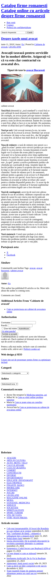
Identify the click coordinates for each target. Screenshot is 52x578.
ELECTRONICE (14, 483)
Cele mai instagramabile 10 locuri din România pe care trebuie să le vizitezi (28, 529)
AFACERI (11, 458)
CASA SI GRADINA (16, 468)
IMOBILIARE (13, 488)
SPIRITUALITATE (15, 510)
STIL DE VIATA (14, 515)
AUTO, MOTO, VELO (17, 463)
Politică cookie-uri (32, 349)
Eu (23, 44)
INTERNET (12, 490)
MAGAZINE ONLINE (17, 498)
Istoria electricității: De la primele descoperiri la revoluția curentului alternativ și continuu (28, 542)
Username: (6, 322)
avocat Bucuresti (35, 70)
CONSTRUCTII (14, 473)
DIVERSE (11, 475)
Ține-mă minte (9, 328)
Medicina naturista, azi (37, 395)
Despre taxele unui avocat (19, 38)
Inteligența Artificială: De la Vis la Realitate (26, 558)
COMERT (11, 470)
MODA (10, 500)
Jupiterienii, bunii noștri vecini (20, 563)
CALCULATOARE (15, 465)
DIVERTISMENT (15, 478)
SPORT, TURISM (15, 513)
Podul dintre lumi (14, 538)
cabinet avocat (16, 270)
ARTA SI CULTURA (16, 460)
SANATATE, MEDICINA (18, 503)
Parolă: (4, 325)
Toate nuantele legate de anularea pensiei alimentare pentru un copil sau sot (25, 572)
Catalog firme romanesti (25, 10)
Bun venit (11, 22)
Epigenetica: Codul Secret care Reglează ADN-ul (28, 548)
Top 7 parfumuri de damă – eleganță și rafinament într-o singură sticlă (24, 534)
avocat (32, 268)
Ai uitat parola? (9, 331)
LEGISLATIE (15, 47)
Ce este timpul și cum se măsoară (21, 553)
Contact (10, 25)
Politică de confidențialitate (19, 27)
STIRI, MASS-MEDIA (17, 518)
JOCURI (10, 493)
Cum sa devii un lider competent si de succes (27, 566)
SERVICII (11, 505)
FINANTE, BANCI (15, 485)
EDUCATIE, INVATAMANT (20, 480)
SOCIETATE (12, 508)
